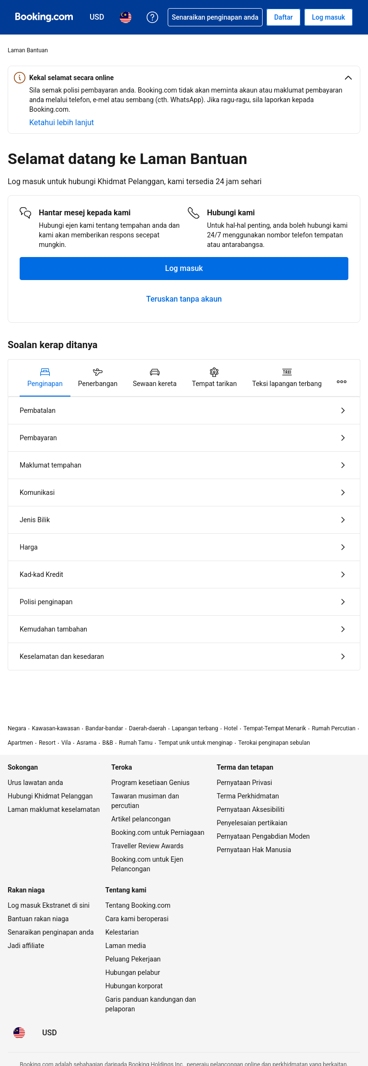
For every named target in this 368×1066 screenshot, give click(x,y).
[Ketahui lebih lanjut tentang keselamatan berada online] (61, 123)
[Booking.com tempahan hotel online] (44, 17)
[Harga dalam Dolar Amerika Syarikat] (49, 1032)
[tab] (45, 378)
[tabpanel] (184, 533)
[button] (184, 77)
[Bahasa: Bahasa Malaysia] (19, 1032)
